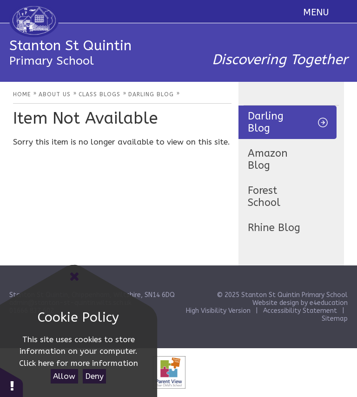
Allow (64, 376)
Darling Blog (266, 122)
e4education (329, 303)
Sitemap (335, 319)
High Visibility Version (218, 311)
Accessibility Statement (300, 311)
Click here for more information (78, 363)
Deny (94, 376)
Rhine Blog (274, 228)
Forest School (264, 197)
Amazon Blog (268, 159)
